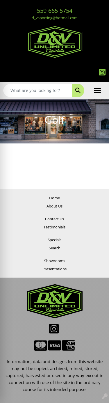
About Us (54, 206)
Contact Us (54, 218)
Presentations (54, 268)
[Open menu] (97, 90)
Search (54, 248)
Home (54, 197)
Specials (54, 239)
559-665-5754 (54, 11)
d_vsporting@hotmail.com (55, 17)
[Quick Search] (37, 90)
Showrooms (54, 260)
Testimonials (54, 227)
